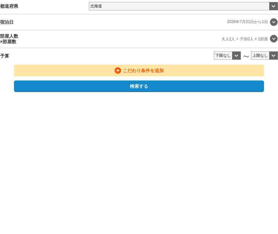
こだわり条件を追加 (143, 70)
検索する (139, 86)
